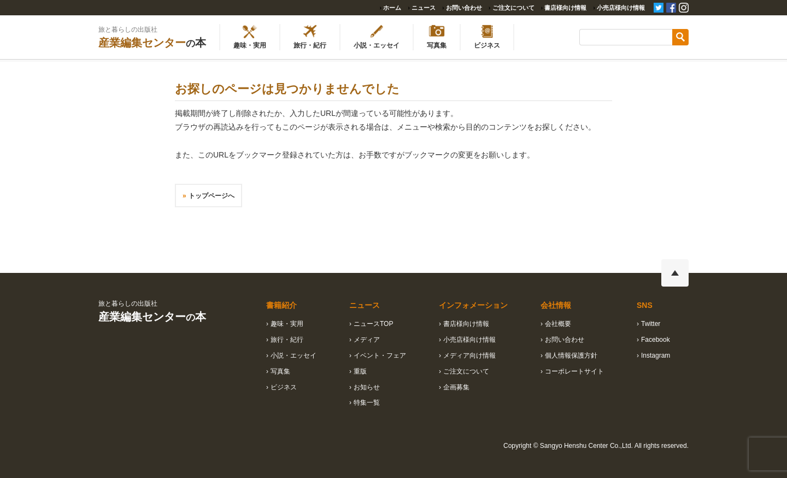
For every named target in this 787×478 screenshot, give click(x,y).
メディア (367, 339)
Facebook (655, 339)
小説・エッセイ (293, 355)
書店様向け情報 (565, 7)
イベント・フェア (380, 355)
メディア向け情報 (469, 355)
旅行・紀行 (287, 339)
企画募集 (456, 387)
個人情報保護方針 (571, 355)
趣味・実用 (287, 324)
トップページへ (211, 196)
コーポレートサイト (574, 371)
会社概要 (558, 324)
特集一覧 (367, 402)
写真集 (280, 371)
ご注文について (513, 7)
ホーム (392, 7)
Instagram (655, 355)
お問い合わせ (464, 7)
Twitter (650, 324)
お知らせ (367, 387)
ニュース (424, 7)
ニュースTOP (373, 324)
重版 (360, 371)
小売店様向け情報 (621, 7)
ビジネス (284, 387)
